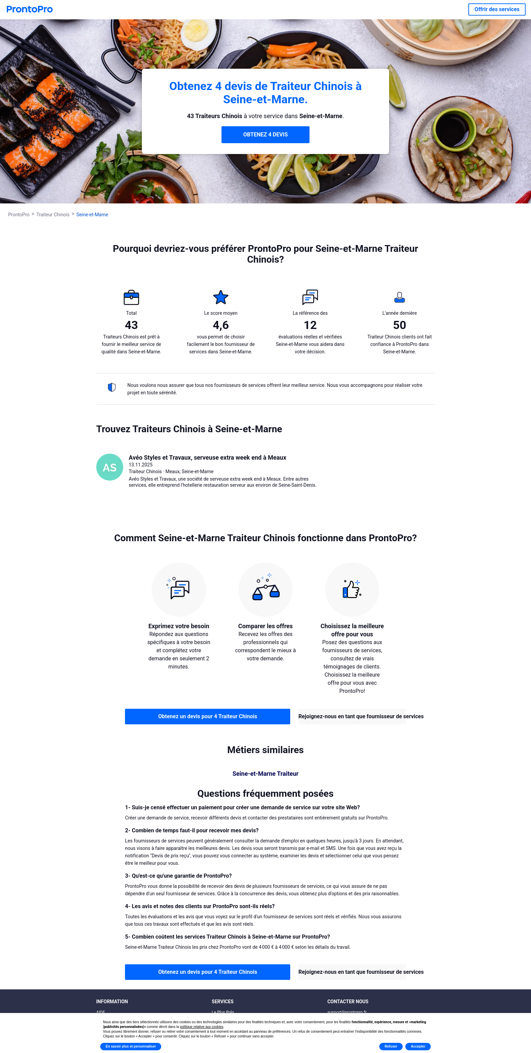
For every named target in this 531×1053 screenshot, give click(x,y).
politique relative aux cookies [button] (201, 1027)
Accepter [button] (418, 1046)
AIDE (100, 1012)
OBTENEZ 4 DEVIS (265, 134)
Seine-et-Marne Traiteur (266, 773)
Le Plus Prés (223, 1012)
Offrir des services (496, 9)
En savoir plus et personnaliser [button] (131, 1046)
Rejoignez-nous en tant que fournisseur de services (352, 716)
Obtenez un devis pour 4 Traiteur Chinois (207, 716)
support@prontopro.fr (347, 1012)
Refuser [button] (391, 1046)
